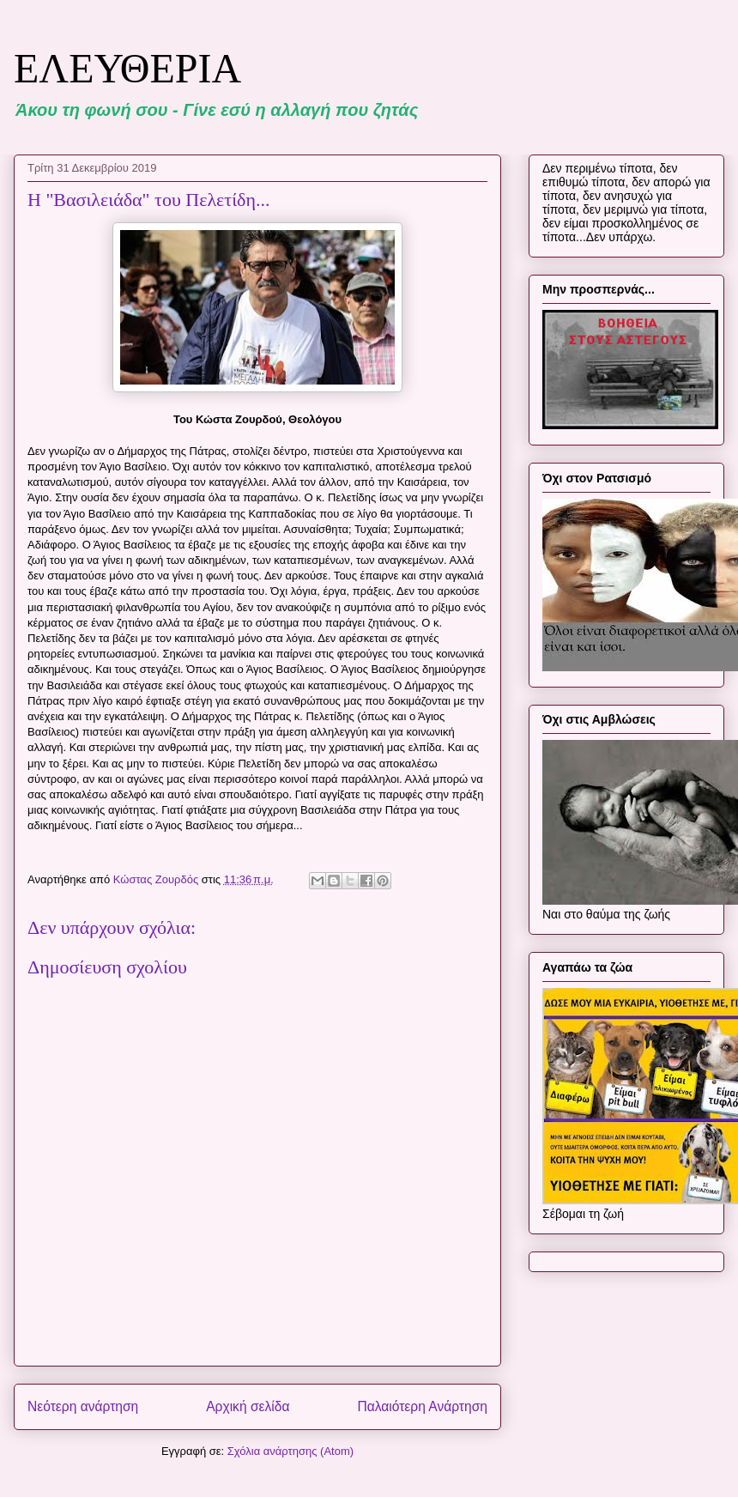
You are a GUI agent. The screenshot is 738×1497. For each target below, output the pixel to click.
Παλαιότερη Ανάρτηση (422, 1406)
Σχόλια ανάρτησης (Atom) (290, 1451)
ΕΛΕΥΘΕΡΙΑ (127, 68)
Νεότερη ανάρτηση (82, 1406)
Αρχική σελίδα (247, 1406)
